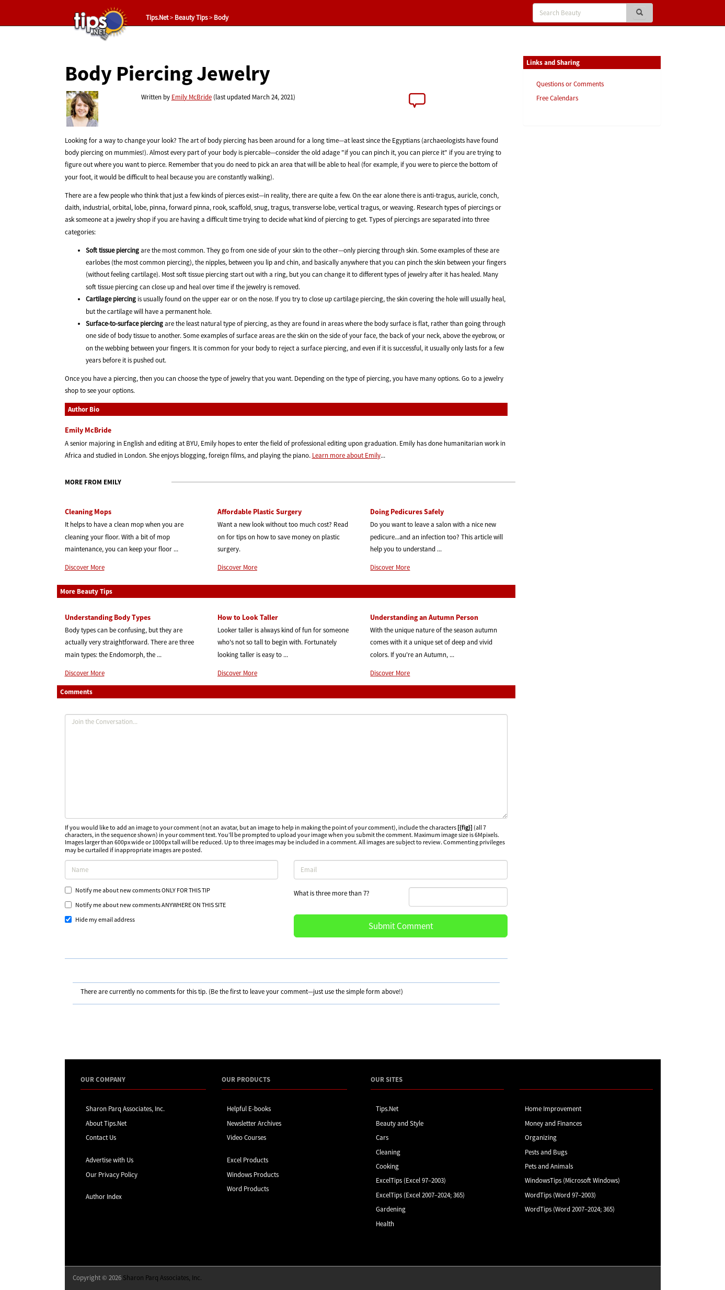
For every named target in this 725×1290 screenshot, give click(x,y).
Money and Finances (553, 1123)
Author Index (104, 1196)
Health (385, 1223)
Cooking (387, 1166)
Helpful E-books (249, 1108)
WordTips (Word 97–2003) (560, 1195)
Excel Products (247, 1160)
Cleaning (388, 1152)
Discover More (85, 567)
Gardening (391, 1209)
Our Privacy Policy (111, 1174)
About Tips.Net (106, 1123)
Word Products (248, 1188)
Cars (382, 1137)
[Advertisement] (575, 294)
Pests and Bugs (546, 1152)
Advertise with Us (109, 1160)
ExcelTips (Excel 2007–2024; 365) (420, 1195)
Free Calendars (557, 98)
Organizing (541, 1137)
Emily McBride (191, 97)
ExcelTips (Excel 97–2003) (411, 1180)
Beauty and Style (399, 1123)
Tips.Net (157, 17)
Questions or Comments (570, 84)
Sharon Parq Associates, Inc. (125, 1108)
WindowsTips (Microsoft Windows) (572, 1180)
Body (221, 17)
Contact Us (101, 1137)
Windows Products (253, 1174)
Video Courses (246, 1137)
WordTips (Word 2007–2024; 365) (570, 1209)
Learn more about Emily (346, 455)
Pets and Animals (549, 1166)
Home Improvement (553, 1108)
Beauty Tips (191, 17)
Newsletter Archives (254, 1123)
